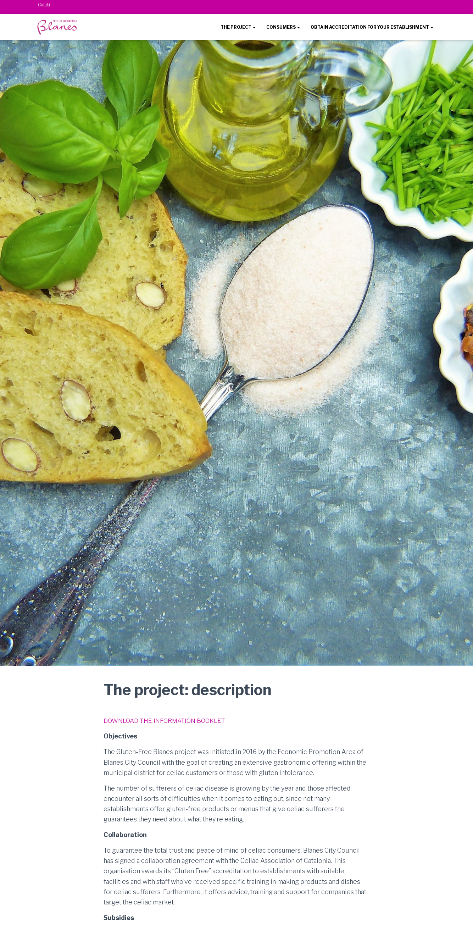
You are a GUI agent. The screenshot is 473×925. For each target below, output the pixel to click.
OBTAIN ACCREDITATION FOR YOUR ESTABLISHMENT (372, 27)
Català (44, 4)
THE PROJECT (238, 27)
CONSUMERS (283, 27)
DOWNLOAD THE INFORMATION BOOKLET (167, 720)
